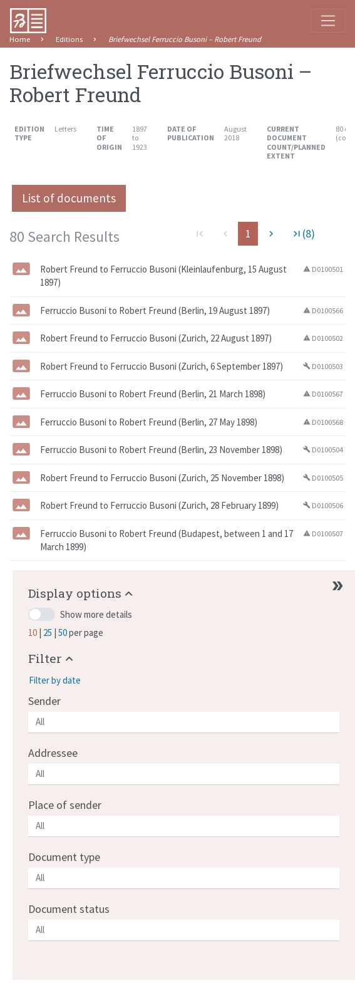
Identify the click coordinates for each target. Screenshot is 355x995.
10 (33, 632)
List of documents (69, 198)
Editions (69, 39)
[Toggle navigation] (328, 21)
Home (19, 39)
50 (63, 632)
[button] (82, 593)
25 (48, 632)
